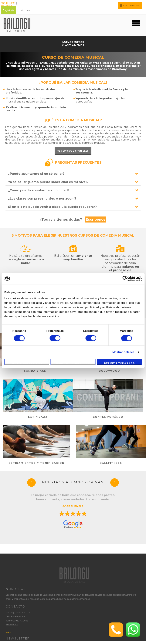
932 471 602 (8, 3)
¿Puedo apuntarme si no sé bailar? (36, 173)
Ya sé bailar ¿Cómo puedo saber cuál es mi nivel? (48, 182)
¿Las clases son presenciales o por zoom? (42, 198)
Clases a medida (73, 45)
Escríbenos (95, 219)
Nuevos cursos (73, 42)
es (28, 10)
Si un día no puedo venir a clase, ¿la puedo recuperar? (52, 207)
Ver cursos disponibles (73, 151)
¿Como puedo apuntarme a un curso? (38, 190)
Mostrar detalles (123, 352)
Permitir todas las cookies (119, 363)
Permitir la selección (73, 363)
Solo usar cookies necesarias (26, 363)
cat (21, 10)
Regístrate (8, 10)
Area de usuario (130, 5)
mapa (8, 632)
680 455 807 (8, 6)
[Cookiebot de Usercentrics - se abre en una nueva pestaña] (125, 278)
